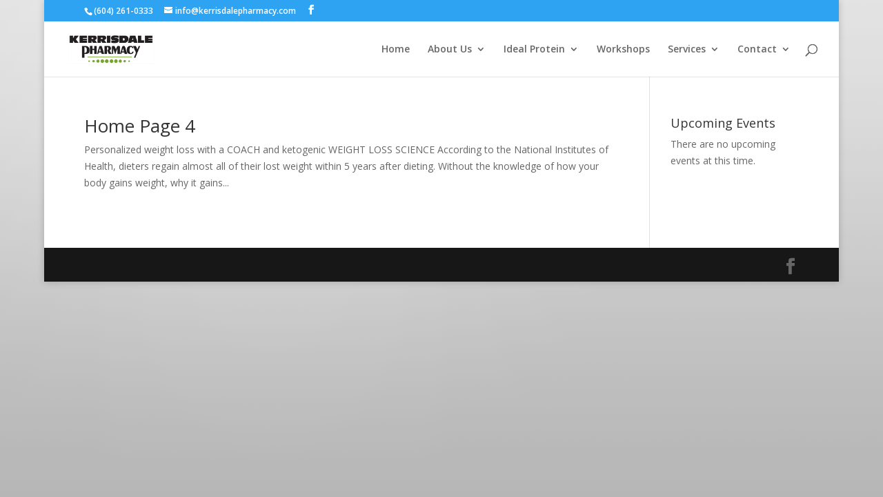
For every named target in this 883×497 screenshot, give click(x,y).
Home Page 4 (139, 125)
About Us (450, 49)
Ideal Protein (534, 49)
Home (395, 49)
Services (687, 49)
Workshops (623, 49)
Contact (757, 49)
